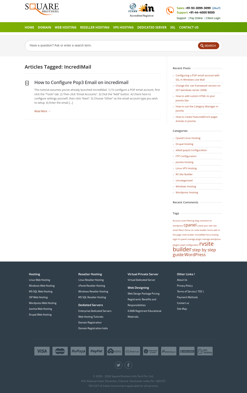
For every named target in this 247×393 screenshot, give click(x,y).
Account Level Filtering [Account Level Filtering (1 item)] (183, 220)
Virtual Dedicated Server (141, 279)
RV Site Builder (184, 174)
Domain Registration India (93, 328)
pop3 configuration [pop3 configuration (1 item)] (189, 245)
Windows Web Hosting (42, 285)
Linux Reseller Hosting (91, 279)
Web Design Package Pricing (144, 293)
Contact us (183, 303)
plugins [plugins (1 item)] (176, 245)
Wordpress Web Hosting (43, 303)
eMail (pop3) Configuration (191, 150)
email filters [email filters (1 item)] (178, 230)
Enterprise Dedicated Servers (95, 310)
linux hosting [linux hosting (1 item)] (212, 234)
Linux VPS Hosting (186, 168)
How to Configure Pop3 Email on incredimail (81, 82)
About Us (182, 279)
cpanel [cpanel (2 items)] (190, 225)
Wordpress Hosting (187, 192)
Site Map (182, 308)
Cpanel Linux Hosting (188, 138)
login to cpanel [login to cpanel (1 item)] (180, 239)
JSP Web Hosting (38, 297)
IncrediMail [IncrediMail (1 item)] (200, 234)
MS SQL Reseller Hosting (92, 297)
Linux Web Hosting (39, 279)
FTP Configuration (186, 156)
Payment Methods (187, 297)
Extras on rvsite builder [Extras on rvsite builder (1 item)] (196, 230)
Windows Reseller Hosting (93, 291)
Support (181, 18)
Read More (42, 111)
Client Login (213, 18)
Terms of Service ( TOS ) (190, 291)
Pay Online (196, 18)
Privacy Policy (185, 285)
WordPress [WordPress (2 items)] (195, 254)
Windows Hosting (186, 186)
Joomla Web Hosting (40, 308)
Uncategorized (184, 180)
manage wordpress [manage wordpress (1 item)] (211, 239)
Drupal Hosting (184, 144)
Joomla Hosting (184, 162)
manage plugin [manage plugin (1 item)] (194, 239)
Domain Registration (90, 322)
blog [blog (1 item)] (197, 220)
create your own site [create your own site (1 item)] (207, 225)
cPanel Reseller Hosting (91, 285)
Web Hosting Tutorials (90, 316)
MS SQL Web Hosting (40, 291)
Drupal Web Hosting (40, 314)
